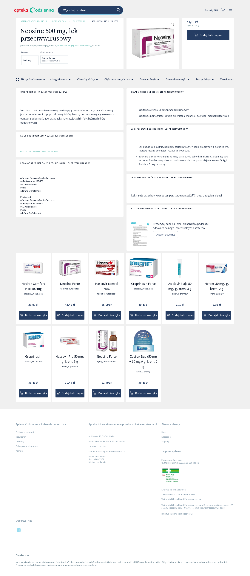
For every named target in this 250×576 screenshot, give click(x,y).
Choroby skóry (88, 79)
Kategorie (166, 436)
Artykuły (165, 441)
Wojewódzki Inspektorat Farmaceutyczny (181, 499)
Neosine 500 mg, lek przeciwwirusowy (111, 21)
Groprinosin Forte (143, 283)
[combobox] (107, 10)
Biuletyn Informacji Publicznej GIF (177, 513)
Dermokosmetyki (178, 79)
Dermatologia (59, 21)
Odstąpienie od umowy (27, 446)
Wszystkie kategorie (30, 80)
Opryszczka (79, 21)
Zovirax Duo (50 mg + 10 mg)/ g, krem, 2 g (143, 361)
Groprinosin (33, 356)
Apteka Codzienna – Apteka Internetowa (33, 21)
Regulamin (21, 436)
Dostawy (20, 441)
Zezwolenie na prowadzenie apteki (178, 494)
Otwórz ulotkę (165, 234)
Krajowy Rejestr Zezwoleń (173, 489)
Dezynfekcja (205, 79)
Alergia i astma (61, 79)
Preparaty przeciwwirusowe (45, 151)
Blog (163, 432)
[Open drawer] (230, 10)
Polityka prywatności (26, 432)
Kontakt (19, 450)
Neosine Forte (70, 283)
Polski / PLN (211, 10)
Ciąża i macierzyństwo (119, 79)
